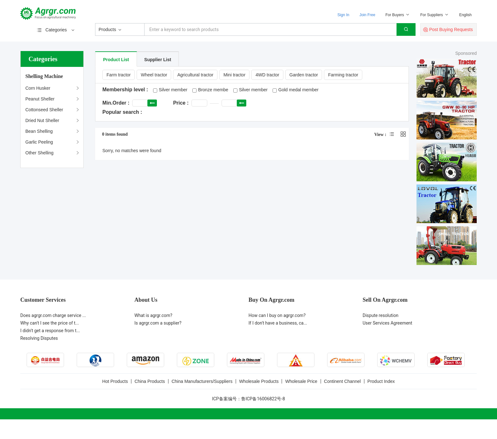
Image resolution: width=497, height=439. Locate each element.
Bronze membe (213, 89)
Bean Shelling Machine (39, 133)
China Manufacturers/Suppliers (201, 381)
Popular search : (122, 112)
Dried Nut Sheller (42, 120)
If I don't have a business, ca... (277, 323)
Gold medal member (298, 89)
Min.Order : (115, 103)
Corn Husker (37, 88)
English (465, 15)
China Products (149, 381)
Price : (181, 103)
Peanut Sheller (40, 98)
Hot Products (115, 381)
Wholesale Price (301, 381)
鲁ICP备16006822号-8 (263, 398)
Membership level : (125, 89)
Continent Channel (342, 381)
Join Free (367, 15)
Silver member (173, 89)
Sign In (343, 15)
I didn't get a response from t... (50, 330)
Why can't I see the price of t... (49, 323)
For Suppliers (434, 15)
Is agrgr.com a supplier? (157, 323)
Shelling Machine (44, 76)
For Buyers (397, 15)
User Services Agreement (387, 323)
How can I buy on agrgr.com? (277, 315)
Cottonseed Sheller (44, 109)
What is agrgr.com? (153, 315)
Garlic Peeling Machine (39, 143)
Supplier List (157, 59)
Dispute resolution (380, 315)
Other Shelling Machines (39, 154)
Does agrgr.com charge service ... (53, 315)
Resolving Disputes (39, 338)
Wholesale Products (259, 381)
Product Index (381, 381)
